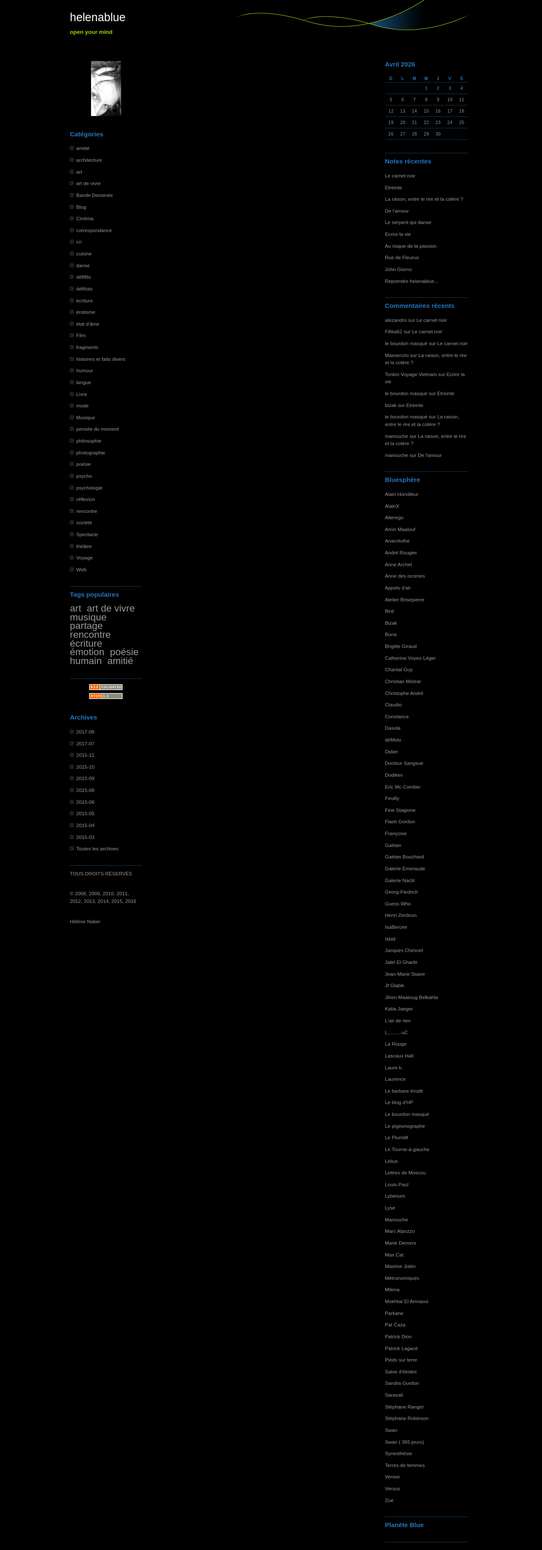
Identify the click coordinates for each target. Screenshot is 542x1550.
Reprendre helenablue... (411, 281)
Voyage (84, 557)
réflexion (85, 499)
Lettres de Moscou (405, 1172)
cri (78, 241)
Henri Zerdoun (401, 915)
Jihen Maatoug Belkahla (411, 997)
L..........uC (396, 1032)
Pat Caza (395, 1324)
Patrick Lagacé (401, 1348)
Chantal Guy (398, 669)
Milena (392, 1289)
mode (82, 405)
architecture (89, 160)
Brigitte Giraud (401, 646)
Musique (85, 417)
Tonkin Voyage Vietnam (411, 374)
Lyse (390, 1207)
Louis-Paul (397, 1184)
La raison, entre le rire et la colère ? (424, 199)
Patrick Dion (398, 1336)
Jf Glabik (394, 985)
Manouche (396, 1219)
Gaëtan (393, 845)
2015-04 (85, 825)
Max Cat (394, 1254)
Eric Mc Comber (402, 786)
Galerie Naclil (400, 880)
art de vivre (88, 183)
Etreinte (393, 187)
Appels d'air (398, 587)
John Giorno (398, 269)
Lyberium (395, 1195)
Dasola (393, 728)
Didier (391, 751)
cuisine (84, 253)
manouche (396, 436)
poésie (83, 464)
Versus (392, 1488)
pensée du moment (97, 429)
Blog (81, 207)
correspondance (94, 230)
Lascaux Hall (399, 1055)
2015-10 (85, 766)
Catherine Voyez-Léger (410, 658)
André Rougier (401, 552)
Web (81, 569)
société (84, 522)
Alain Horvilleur (401, 494)
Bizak (391, 623)
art (79, 171)
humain (86, 660)
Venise (392, 1476)
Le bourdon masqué (407, 1114)
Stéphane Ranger (404, 1406)
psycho (84, 476)
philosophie (88, 440)
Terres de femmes (405, 1465)
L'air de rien (398, 1020)
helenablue (98, 17)
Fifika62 (393, 331)
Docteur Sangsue (404, 763)
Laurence (395, 1079)
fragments (87, 347)
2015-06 (85, 802)
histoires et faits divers (100, 359)
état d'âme (88, 324)
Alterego (394, 517)
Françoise (396, 833)
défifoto (84, 288)
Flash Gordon (400, 821)
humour (84, 370)
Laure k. (394, 1067)
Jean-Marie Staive (405, 974)
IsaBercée (396, 927)
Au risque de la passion (411, 246)
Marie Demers (400, 1243)
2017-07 (85, 743)
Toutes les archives (97, 848)
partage (86, 625)
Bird (389, 611)
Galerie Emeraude (405, 868)
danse (83, 265)
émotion (87, 651)
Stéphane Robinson (407, 1418)
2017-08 (85, 731)
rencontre (86, 511)
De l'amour (397, 210)
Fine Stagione (400, 810)
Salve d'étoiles (401, 1371)
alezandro (396, 320)
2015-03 (85, 837)
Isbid (390, 938)
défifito (83, 277)
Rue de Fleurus (402, 257)
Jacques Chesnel (404, 950)
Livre (81, 394)
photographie (90, 452)
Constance (397, 716)
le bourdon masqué (406, 343)
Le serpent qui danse (408, 222)
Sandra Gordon (402, 1383)
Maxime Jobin (400, 1266)
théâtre (84, 546)
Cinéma (85, 218)
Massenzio (397, 355)
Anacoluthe (397, 540)
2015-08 (85, 790)
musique (88, 617)
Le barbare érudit (404, 1090)
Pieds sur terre (401, 1359)
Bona (390, 634)
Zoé (389, 1500)
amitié (82, 148)
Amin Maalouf (400, 529)
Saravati (394, 1395)
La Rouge (395, 1043)
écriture (84, 300)
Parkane (394, 1313)
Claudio (393, 704)
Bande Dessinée (94, 195)
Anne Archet (398, 564)
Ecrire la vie (398, 234)
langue (83, 382)
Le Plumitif (396, 1137)
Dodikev (394, 775)
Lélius (391, 1161)
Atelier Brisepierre (404, 599)
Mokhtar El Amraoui (407, 1301)
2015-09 (85, 778)
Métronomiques (402, 1278)
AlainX (392, 506)
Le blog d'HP (399, 1102)
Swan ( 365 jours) (404, 1442)
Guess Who (398, 903)
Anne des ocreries (405, 575)
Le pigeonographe (405, 1126)
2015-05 (85, 813)
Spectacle (87, 534)
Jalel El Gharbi (401, 962)
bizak (390, 405)
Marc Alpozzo (400, 1231)
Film (81, 335)
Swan (391, 1430)
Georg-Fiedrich (401, 891)
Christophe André (404, 693)
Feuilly (392, 798)
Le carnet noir (400, 175)
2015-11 (85, 755)
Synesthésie (398, 1453)
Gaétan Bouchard (404, 856)
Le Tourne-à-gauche (407, 1149)
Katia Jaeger (399, 1008)
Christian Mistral (402, 681)
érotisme (85, 312)
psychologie (89, 487)
